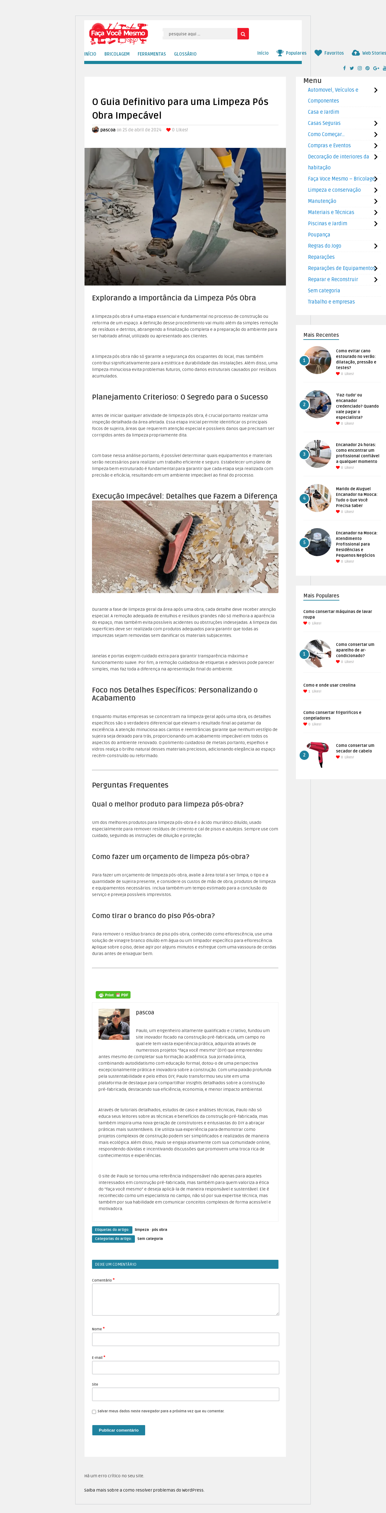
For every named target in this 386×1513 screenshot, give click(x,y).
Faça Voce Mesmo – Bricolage (341, 179)
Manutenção (322, 201)
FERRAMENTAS (152, 54)
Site (95, 1385)
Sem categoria (150, 1238)
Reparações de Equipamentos (341, 268)
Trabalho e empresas (331, 302)
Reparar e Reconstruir (333, 280)
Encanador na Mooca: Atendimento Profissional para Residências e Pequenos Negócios (357, 544)
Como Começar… (326, 134)
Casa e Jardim (323, 112)
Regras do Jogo (324, 246)
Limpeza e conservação (334, 190)
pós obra (159, 1229)
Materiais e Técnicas (331, 212)
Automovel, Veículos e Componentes (333, 95)
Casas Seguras (324, 123)
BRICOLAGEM (117, 54)
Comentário (103, 1280)
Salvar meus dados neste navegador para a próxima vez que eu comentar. (161, 1411)
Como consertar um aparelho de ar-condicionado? (355, 650)
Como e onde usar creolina (329, 685)
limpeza (142, 1229)
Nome (98, 1329)
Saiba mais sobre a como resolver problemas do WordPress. (144, 1490)
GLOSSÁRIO (185, 54)
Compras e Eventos (329, 146)
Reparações (321, 257)
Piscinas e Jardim (327, 224)
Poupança (319, 235)
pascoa (108, 130)
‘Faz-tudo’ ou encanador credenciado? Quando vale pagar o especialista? (357, 406)
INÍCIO (90, 54)
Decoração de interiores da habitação (338, 162)
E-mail (98, 1357)
